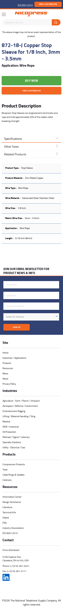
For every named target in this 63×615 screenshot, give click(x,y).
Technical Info (9, 512)
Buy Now (31, 80)
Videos (6, 517)
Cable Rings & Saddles (14, 474)
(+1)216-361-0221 (19, 565)
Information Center (12, 496)
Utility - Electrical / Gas (14, 447)
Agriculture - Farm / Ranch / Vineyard (21, 400)
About (5, 378)
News (5, 373)
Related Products (15, 154)
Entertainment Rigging (14, 411)
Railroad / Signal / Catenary (16, 437)
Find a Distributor (48, 4)
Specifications (13, 139)
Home (5, 352)
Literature (7, 507)
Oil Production (9, 431)
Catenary (7, 479)
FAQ (5, 522)
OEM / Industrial (11, 426)
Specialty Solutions (12, 442)
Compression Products (14, 464)
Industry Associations (13, 527)
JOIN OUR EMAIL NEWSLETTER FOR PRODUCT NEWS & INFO (26, 271)
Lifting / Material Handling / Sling (19, 416)
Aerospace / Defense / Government (20, 405)
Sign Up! (16, 327)
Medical (6, 421)
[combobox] (31, 317)
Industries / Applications (14, 357)
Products (7, 363)
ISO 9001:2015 (25, 5)
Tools (5, 469)
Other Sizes (11, 146)
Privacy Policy (9, 383)
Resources (8, 368)
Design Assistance (12, 502)
